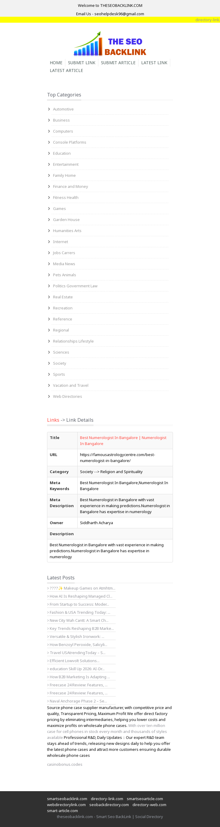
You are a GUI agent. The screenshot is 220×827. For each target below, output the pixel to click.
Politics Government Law (75, 286)
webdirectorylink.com (66, 804)
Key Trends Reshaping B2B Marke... (80, 628)
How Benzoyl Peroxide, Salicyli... (77, 644)
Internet (60, 241)
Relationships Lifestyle (73, 341)
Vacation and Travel (70, 385)
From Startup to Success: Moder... (78, 604)
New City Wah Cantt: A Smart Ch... (78, 620)
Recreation (63, 308)
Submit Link (81, 62)
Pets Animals (64, 274)
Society (59, 363)
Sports (59, 374)
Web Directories (67, 396)
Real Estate (63, 297)
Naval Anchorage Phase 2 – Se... (77, 701)
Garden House (66, 219)
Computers (63, 131)
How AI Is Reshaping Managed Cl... (79, 596)
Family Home (64, 175)
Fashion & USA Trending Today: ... (78, 612)
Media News (64, 263)
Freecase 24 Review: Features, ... (77, 685)
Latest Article (66, 70)
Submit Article (118, 62)
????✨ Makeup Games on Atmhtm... (81, 588)
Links (53, 420)
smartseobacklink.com (67, 798)
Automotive (63, 109)
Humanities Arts (67, 230)
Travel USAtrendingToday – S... (76, 652)
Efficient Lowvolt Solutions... (73, 660)
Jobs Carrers (64, 252)
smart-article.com (62, 810)
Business (61, 120)
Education (62, 153)
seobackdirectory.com (109, 804)
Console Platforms (69, 142)
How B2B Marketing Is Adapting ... (78, 676)
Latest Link (154, 62)
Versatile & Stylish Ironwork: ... (75, 636)
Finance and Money (70, 186)
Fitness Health (66, 197)
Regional (61, 330)
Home (56, 62)
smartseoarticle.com (145, 798)
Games (59, 208)
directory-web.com (149, 804)
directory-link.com (107, 798)
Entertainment (66, 164)
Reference (62, 319)
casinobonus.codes (64, 764)
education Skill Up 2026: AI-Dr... (76, 668)
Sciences (61, 352)
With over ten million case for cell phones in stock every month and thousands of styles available (107, 731)
